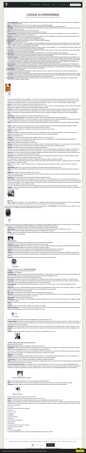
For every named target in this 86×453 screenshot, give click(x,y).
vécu (60, 179)
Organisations (10, 418)
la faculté (45, 356)
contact (51, 364)
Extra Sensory (28, 119)
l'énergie (41, 77)
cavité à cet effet (28, 362)
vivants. (45, 32)
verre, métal (19, 37)
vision (40, 245)
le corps (33, 32)
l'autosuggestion (31, 34)
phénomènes (28, 401)
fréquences (40, 347)
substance (50, 105)
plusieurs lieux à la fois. (39, 398)
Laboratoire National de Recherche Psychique (18, 425)
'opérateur (47, 22)
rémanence (34, 295)
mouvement (30, 349)
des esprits (52, 331)
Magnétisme (10, 160)
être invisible (26, 26)
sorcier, (17, 47)
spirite (37, 30)
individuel (35, 57)
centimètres (41, 137)
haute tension (12, 79)
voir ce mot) (45, 115)
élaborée (29, 104)
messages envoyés (36, 25)
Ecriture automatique (12, 71)
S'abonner (50, 445)
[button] (58, 4)
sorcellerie (76, 326)
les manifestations (36, 331)
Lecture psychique (11, 411)
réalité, (42, 105)
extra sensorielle (42, 401)
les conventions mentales (52, 58)
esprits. (38, 172)
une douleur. (21, 29)
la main (62, 28)
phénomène (53, 75)
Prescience (10, 410)
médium (21, 172)
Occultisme (10, 185)
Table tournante (11, 351)
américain (21, 50)
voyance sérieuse (11, 430)
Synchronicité (10, 413)
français (28, 396)
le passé (56, 401)
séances (44, 76)
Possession (10, 406)
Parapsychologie (11, 421)
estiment (66, 33)
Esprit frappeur (11, 423)
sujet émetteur (25, 25)
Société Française (11, 408)
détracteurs (52, 33)
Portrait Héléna (15, 316)
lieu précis (43, 139)
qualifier (49, 73)
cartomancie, (10, 405)
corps (51, 77)
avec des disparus (57, 364)
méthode (16, 50)
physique (74, 61)
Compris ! (80, 451)
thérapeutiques (36, 132)
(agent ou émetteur (66, 356)
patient (52, 137)
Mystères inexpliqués (12, 416)
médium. (59, 167)
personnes (43, 104)
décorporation (24, 41)
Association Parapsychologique (15, 420)
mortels (17, 48)
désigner (31, 40)
